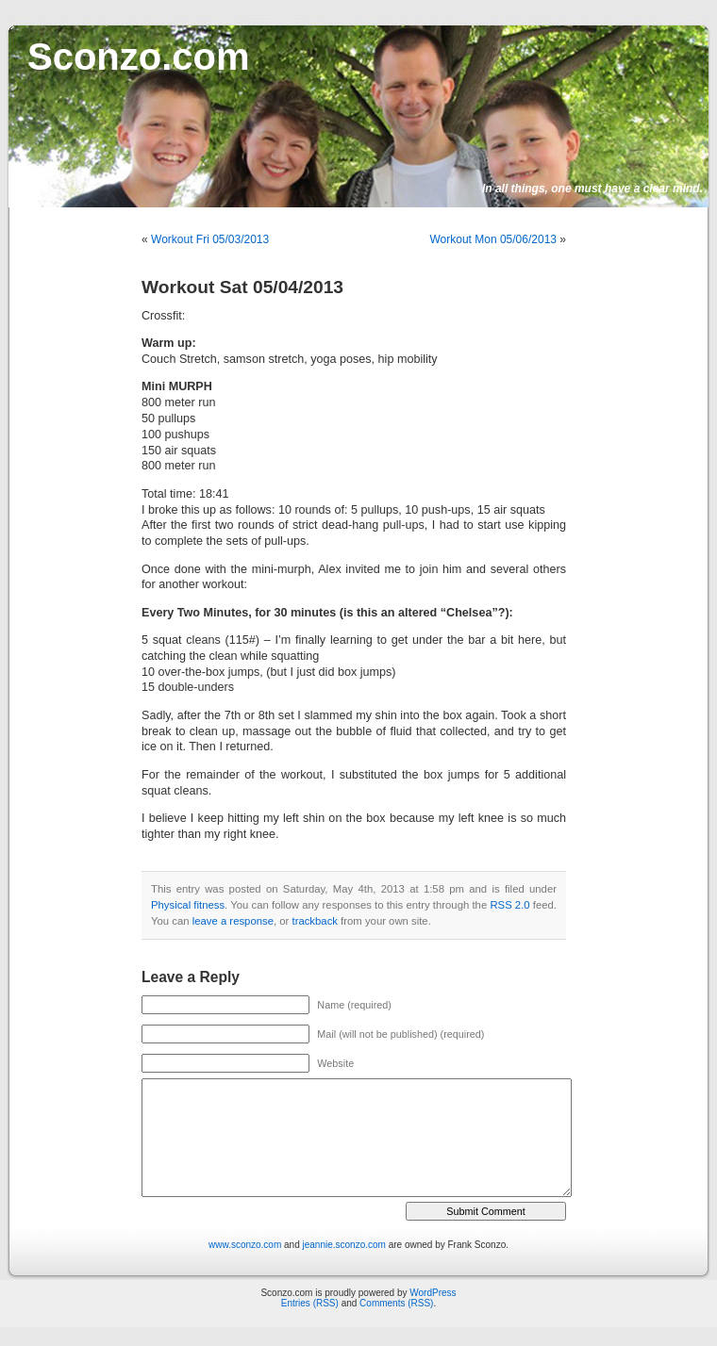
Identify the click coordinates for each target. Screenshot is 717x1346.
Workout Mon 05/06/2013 (493, 239)
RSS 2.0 (509, 905)
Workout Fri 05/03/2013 (210, 239)
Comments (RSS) (396, 1303)
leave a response (233, 921)
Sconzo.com (138, 56)
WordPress (432, 1293)
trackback (314, 921)
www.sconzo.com (244, 1244)
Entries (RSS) (310, 1303)
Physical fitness (188, 905)
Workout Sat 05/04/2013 (242, 287)
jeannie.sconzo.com (344, 1244)
